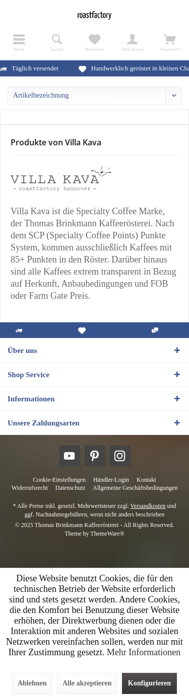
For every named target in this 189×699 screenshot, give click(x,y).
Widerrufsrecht (30, 487)
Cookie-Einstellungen (59, 479)
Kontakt (146, 479)
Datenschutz (70, 487)
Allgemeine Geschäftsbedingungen (135, 487)
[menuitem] (19, 42)
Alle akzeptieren (86, 683)
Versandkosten (148, 505)
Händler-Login (111, 479)
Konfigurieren (149, 683)
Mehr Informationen (143, 652)
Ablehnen (32, 683)
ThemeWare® (107, 533)
